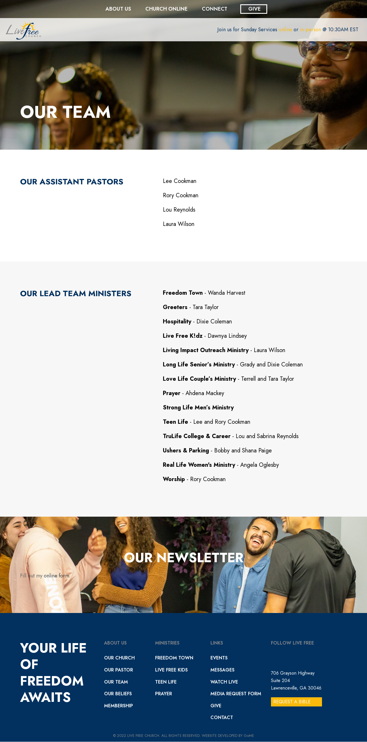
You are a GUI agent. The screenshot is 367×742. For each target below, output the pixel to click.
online (285, 29)
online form (56, 575)
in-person (310, 29)
